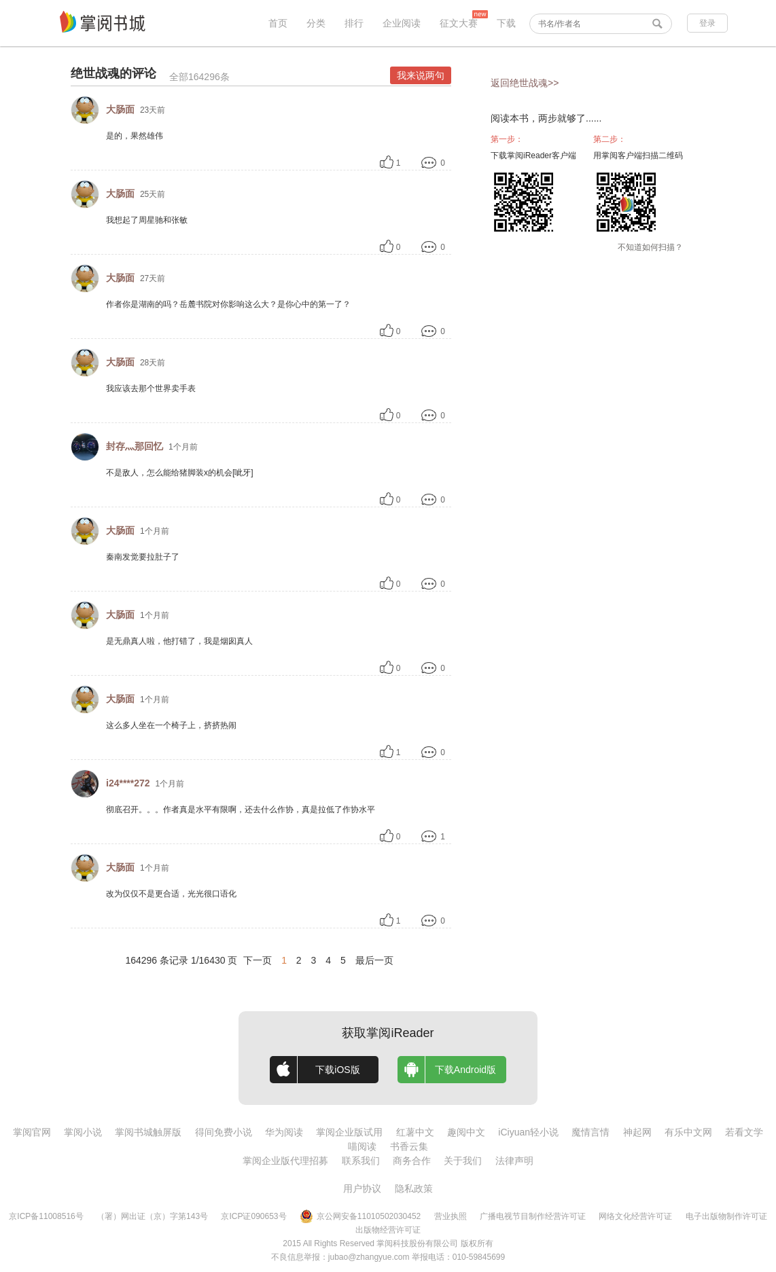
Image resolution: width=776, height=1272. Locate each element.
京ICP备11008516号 (46, 1216)
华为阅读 (284, 1132)
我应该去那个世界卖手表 (151, 388)
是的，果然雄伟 (134, 136)
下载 (506, 23)
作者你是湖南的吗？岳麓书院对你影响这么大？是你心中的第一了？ (228, 304)
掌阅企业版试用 (349, 1132)
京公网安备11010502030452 (360, 1216)
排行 (354, 23)
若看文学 (744, 1132)
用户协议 (362, 1188)
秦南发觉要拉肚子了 (142, 557)
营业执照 (450, 1216)
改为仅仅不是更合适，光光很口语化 (171, 893)
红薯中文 (415, 1132)
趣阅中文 (466, 1132)
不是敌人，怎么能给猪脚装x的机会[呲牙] (179, 472)
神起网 (637, 1132)
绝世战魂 (95, 73)
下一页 (257, 960)
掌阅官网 (32, 1132)
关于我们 (463, 1160)
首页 (277, 23)
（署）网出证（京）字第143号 (152, 1216)
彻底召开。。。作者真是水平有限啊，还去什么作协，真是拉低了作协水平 (240, 809)
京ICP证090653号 (253, 1216)
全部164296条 (199, 76)
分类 (315, 23)
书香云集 (409, 1146)
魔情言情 (590, 1132)
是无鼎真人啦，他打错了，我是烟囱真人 (179, 641)
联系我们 (361, 1160)
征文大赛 (459, 23)
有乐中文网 (688, 1132)
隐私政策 (414, 1188)
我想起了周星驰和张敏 (147, 220)
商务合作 (412, 1160)
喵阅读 (362, 1146)
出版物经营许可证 (388, 1230)
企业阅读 (402, 23)
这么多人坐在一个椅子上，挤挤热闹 (171, 725)
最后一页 (374, 960)
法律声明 (514, 1160)
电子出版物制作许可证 (726, 1216)
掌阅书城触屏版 (148, 1132)
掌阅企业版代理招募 (285, 1160)
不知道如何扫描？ (650, 247)
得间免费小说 (223, 1132)
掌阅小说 (83, 1132)
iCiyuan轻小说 (528, 1132)
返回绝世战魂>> (525, 82)
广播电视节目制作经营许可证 (533, 1216)
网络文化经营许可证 (635, 1216)
